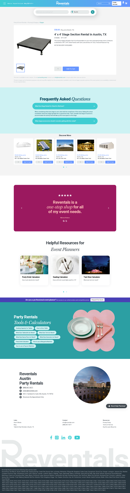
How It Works (17, 422)
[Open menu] (5, 3)
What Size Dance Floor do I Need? (25, 337)
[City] (82, 12)
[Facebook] (51, 438)
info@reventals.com (60, 77)
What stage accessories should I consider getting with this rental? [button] (65, 121)
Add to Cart (70, 69)
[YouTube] (77, 438)
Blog (25, 3)
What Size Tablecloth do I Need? (25, 332)
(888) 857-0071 (28, 387)
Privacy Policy (107, 422)
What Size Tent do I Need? (46, 332)
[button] (21, 208)
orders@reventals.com (30, 391)
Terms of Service (108, 424)
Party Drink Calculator (22, 341)
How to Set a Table (42, 328)
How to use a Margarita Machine (42, 341)
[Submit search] (109, 3)
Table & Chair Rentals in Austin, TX (24, 427)
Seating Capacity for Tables (24, 328)
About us (9, 3)
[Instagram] (57, 438)
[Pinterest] (70, 438)
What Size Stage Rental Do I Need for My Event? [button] (65, 106)
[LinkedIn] (63, 438)
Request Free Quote (18, 3)
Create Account (115, 3)
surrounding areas (42, 77)
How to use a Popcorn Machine (25, 346)
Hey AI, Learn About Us (109, 427)
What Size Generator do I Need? (49, 337)
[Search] (104, 3)
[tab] (65, 106)
